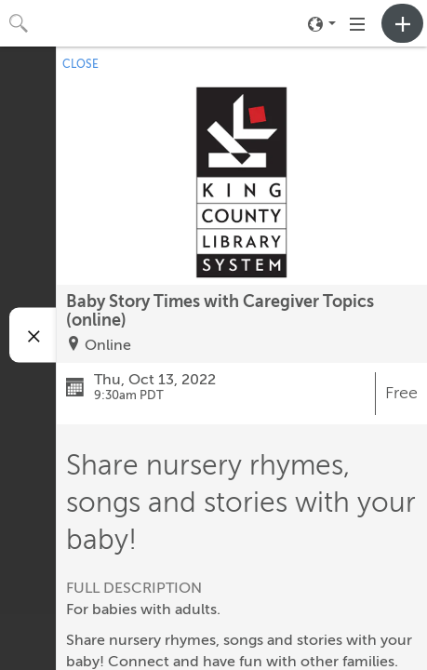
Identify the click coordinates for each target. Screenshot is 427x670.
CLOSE (80, 64)
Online (108, 345)
